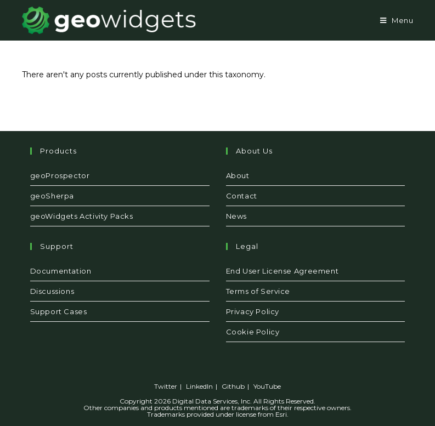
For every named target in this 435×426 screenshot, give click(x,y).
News (236, 216)
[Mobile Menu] (397, 20)
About (238, 175)
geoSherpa (52, 195)
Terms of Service (258, 291)
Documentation (61, 270)
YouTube (267, 386)
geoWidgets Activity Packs (81, 216)
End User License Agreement (282, 270)
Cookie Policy (253, 331)
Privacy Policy (252, 311)
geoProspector (60, 175)
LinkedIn (199, 386)
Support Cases (58, 311)
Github (233, 386)
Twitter (165, 386)
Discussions (52, 291)
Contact (241, 195)
